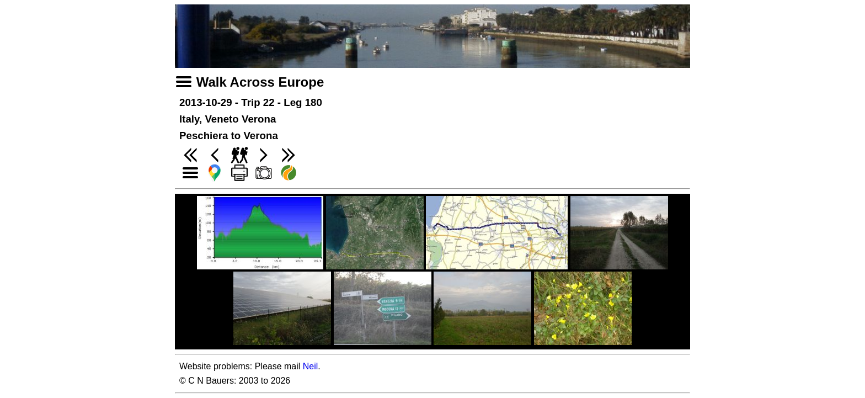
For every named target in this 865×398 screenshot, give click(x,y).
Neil (310, 366)
